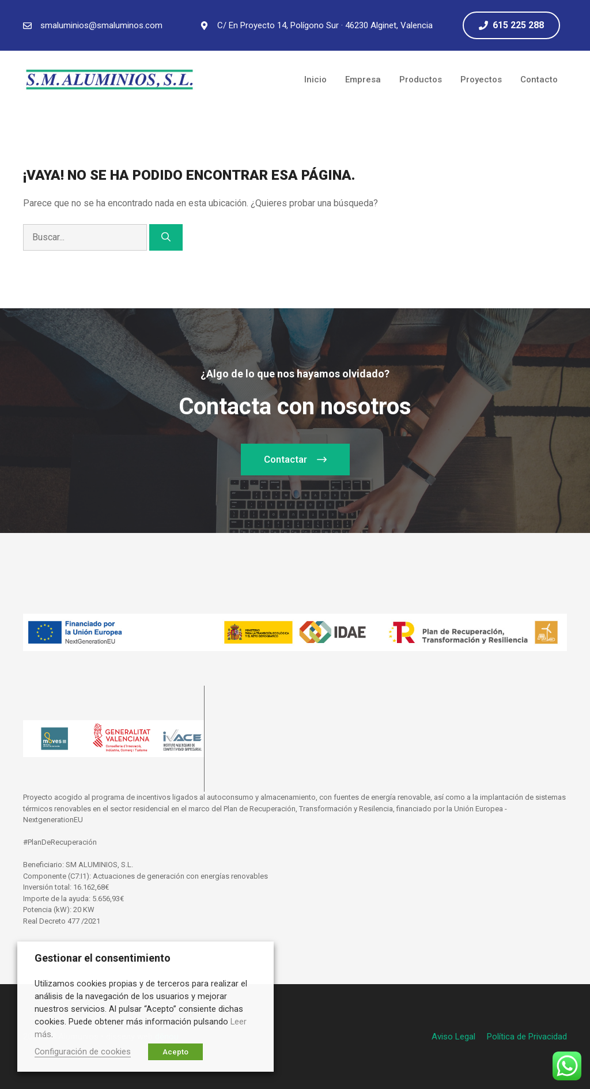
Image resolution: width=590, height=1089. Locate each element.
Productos (420, 79)
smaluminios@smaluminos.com (101, 25)
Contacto (539, 79)
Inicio (315, 79)
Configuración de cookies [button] (83, 1051)
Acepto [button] (175, 1052)
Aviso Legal (453, 1036)
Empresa (363, 79)
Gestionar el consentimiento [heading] (103, 958)
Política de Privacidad (527, 1036)
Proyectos (481, 79)
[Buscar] (166, 237)
